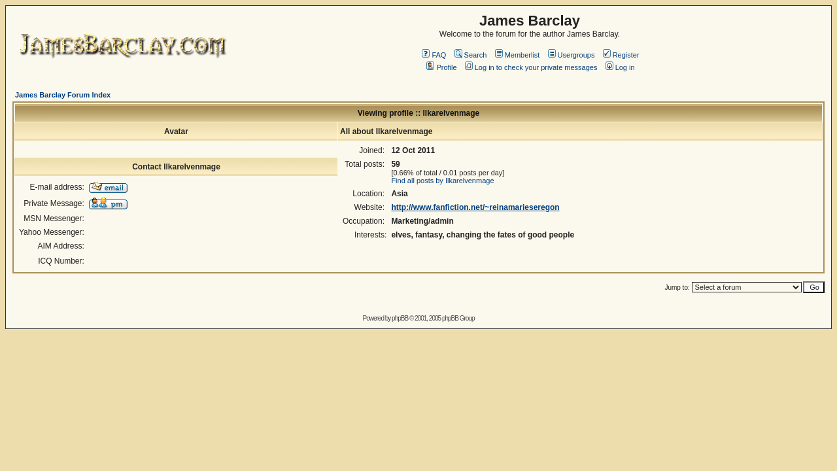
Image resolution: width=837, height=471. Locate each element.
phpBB (400, 318)
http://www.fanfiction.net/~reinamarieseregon (475, 207)
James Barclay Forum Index (63, 95)
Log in (620, 67)
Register (621, 55)
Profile (441, 67)
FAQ (434, 55)
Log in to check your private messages (531, 67)
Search (470, 55)
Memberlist (517, 55)
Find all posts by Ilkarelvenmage (442, 180)
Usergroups (571, 55)
